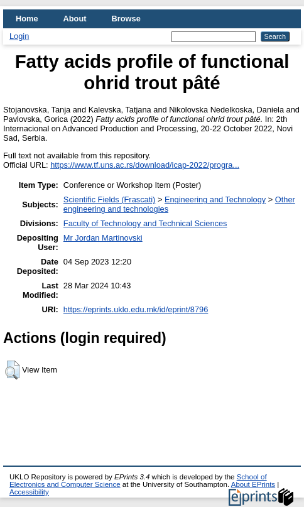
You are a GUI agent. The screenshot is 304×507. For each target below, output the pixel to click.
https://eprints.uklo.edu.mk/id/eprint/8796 (135, 309)
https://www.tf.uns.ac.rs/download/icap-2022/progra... (144, 165)
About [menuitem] (75, 18)
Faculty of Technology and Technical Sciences (145, 223)
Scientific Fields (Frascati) (109, 199)
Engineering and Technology (215, 199)
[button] (12, 370)
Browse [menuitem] (126, 18)
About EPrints (253, 484)
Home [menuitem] (27, 18)
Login (19, 36)
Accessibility (29, 492)
